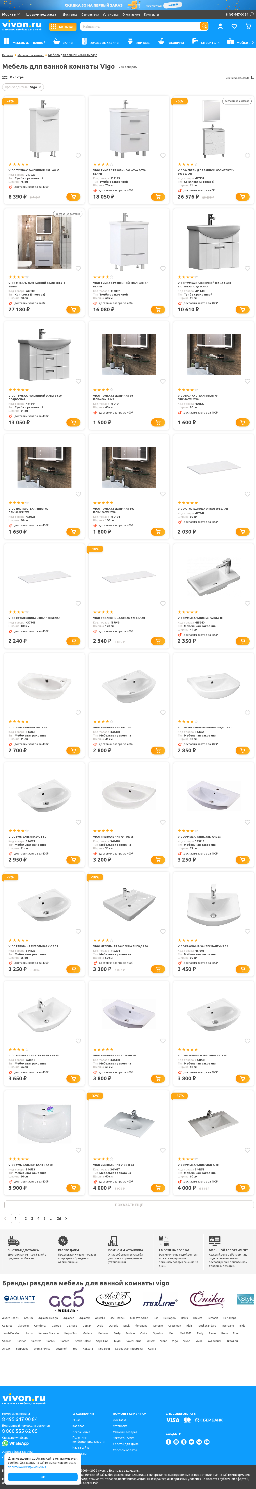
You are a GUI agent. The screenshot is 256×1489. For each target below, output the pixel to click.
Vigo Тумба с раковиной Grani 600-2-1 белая (121, 285)
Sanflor (131, 1356)
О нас (76, 1420)
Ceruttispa (27, 1341)
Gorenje (220, 1341)
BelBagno (193, 1333)
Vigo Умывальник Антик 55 (114, 844)
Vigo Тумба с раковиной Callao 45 (36, 170)
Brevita (227, 1333)
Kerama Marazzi (127, 1348)
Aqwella (113, 1333)
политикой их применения (27, 1467)
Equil (184, 1341)
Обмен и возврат (125, 1432)
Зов (222, 1364)
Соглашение (81, 1432)
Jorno (105, 1348)
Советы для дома (126, 1444)
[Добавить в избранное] (78, 155)
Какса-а (237, 1364)
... (69, 1233)
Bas (177, 1333)
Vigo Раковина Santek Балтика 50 (204, 954)
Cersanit (7, 1341)
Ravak (71, 1356)
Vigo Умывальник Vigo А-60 (199, 1178)
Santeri (181, 1356)
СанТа (61, 1371)
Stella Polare (201, 1356)
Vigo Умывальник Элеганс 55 (201, 844)
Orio (23, 1356)
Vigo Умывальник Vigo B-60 (115, 1178)
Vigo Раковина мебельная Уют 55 (35, 954)
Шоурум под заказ (41, 14)
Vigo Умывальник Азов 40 (29, 731)
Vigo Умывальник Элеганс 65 (116, 1068)
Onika (236, 1348)
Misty (204, 1348)
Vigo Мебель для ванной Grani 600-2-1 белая (37, 285)
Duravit (169, 1341)
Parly (56, 1356)
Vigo (59, 1364)
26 (80, 1233)
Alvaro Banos (11, 1333)
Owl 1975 (39, 1356)
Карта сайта (81, 1447)
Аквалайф (105, 1364)
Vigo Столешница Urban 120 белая (120, 621)
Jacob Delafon (84, 1348)
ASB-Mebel (134, 1333)
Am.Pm (31, 1333)
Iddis (5, 1348)
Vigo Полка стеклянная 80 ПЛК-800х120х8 (29, 513)
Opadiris (7, 1356)
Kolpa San (151, 1348)
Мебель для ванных (32, 55)
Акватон (125, 1364)
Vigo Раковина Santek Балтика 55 (35, 1068)
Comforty (84, 1341)
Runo (99, 1356)
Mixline (220, 1348)
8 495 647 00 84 (21, 1419)
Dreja (153, 1341)
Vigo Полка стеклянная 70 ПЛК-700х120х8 (199, 399)
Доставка (70, 14)
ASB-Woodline (158, 1333)
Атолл (142, 1364)
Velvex (30, 1364)
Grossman (239, 1341)
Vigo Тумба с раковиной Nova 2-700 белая (121, 172)
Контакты (151, 14)
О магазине (131, 14)
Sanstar (148, 1356)
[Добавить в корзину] (74, 197)
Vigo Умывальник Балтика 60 (32, 1178)
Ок (43, 1477)
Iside (65, 1348)
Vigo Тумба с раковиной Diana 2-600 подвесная (37, 399)
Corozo (103, 1341)
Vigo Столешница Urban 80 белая (205, 511)
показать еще (129, 1219)
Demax (138, 1341)
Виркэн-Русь (184, 1364)
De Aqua (120, 1341)
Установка (111, 14)
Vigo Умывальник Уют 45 (113, 731)
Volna (87, 1364)
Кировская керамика (35, 1371)
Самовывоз (90, 14)
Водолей (206, 1364)
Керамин (8, 1371)
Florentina (201, 1341)
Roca (85, 1356)
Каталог (8, 55)
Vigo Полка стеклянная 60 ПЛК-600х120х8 (114, 399)
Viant (45, 1364)
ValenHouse (10, 1364)
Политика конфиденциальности (88, 1439)
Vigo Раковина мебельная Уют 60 (204, 1068)
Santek (164, 1356)
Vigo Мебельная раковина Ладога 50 (205, 733)
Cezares (47, 1341)
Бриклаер (161, 1364)
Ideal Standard (25, 1348)
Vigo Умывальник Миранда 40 (202, 621)
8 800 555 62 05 (21, 1432)
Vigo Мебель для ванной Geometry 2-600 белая (206, 172)
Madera (170, 1348)
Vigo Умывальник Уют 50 (28, 844)
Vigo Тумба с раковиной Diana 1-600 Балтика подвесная (206, 285)
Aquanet (77, 1333)
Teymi (241, 1356)
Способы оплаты (125, 1450)
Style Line (223, 1356)
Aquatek (95, 1333)
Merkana (188, 1348)
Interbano (48, 1348)
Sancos (114, 1356)
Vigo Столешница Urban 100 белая (36, 621)
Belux (211, 1333)
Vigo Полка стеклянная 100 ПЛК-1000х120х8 (115, 513)
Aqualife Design (53, 1333)
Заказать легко (124, 1438)
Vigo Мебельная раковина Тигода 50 (121, 956)
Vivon (72, 1364)
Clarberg (65, 1341)
